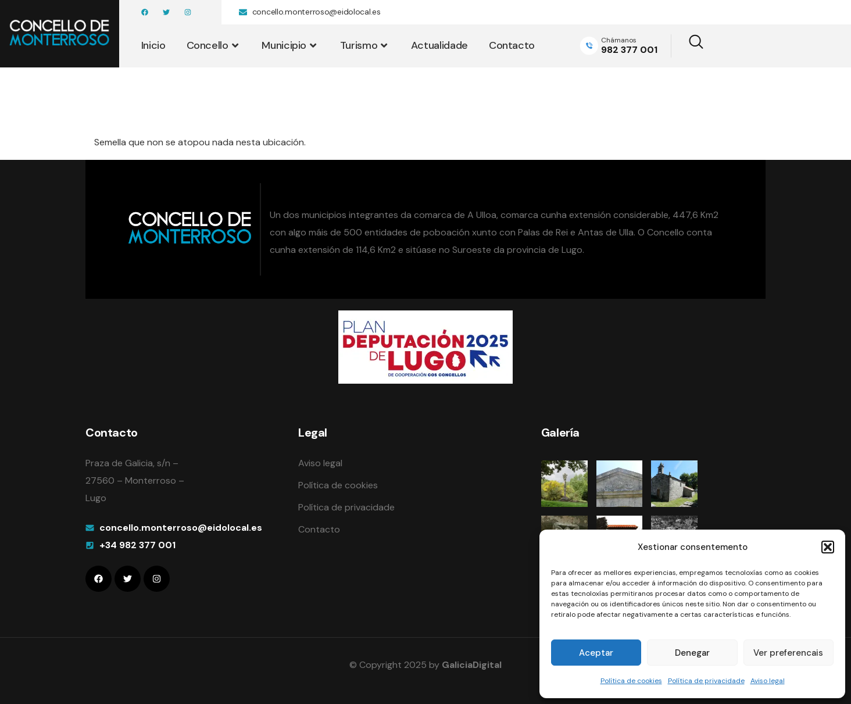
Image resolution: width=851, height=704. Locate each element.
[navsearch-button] (688, 46)
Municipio (290, 45)
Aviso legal (767, 680)
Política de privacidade (706, 680)
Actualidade (439, 45)
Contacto (512, 45)
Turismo (365, 45)
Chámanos (619, 40)
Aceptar (596, 653)
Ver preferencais (788, 653)
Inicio (153, 45)
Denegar (692, 653)
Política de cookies (631, 680)
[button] (828, 547)
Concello (214, 45)
